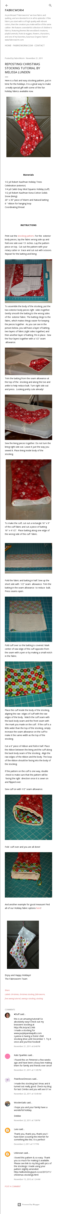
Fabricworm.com (23, 45)
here (38, 908)
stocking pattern (26, 235)
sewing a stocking (28, 998)
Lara (16, 1129)
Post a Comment (13, 1186)
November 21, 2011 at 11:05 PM (27, 1070)
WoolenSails (20, 1102)
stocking (39, 998)
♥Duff (16, 1014)
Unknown (18, 1152)
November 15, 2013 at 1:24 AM (27, 1179)
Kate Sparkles (20, 1055)
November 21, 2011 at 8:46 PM (27, 1046)
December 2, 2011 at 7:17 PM (26, 1144)
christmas (15, 994)
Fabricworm (14, 10)
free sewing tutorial (13, 998)
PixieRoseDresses (23, 1078)
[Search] (50, 5)
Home (8, 45)
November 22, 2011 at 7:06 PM (27, 1120)
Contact (40, 45)
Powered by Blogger (28, 1204)
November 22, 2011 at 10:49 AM (27, 1093)
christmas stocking (27, 994)
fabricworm (40, 994)
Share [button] (7, 990)
